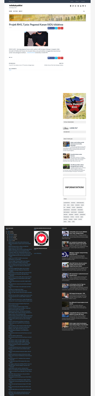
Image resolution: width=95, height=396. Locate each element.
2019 (9, 388)
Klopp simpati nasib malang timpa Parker (18, 220)
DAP (68, 134)
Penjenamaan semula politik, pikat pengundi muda (20, 202)
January (11, 383)
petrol (75, 146)
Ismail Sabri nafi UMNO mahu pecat (17, 354)
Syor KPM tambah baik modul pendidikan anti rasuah (19, 331)
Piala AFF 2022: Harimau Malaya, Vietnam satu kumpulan (19, 296)
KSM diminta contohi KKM (15, 189)
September (11, 169)
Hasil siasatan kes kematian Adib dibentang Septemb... (18, 204)
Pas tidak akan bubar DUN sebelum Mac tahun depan (19, 291)
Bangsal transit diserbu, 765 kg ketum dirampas (19, 241)
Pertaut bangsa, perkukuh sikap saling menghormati (20, 245)
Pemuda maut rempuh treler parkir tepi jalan (19, 360)
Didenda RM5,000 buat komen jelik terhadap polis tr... (20, 320)
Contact (86, 1)
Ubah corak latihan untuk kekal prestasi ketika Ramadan (80, 73)
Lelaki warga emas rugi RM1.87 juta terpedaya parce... (19, 253)
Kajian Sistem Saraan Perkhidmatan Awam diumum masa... (20, 286)
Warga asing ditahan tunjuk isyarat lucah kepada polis (20, 174)
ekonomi (80, 134)
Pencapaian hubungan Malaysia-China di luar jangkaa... (19, 200)
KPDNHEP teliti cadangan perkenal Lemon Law (19, 322)
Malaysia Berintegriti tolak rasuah (16, 239)
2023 (9, 161)
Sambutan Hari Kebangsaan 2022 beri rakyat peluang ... (19, 345)
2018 (9, 389)
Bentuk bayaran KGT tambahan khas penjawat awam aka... (19, 289)
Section (12, 11)
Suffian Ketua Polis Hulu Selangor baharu (18, 364)
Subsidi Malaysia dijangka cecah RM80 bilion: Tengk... (19, 260)
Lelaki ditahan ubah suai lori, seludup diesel (18, 298)
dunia (75, 134)
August (10, 170)
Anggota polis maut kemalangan (16, 353)
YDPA (76, 151)
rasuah (68, 149)
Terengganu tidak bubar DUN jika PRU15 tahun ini (20, 293)
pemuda (79, 144)
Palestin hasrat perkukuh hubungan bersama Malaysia (19, 335)
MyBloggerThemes (33, 394)
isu (67, 137)
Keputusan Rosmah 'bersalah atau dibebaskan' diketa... (19, 196)
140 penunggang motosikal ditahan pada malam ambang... (19, 209)
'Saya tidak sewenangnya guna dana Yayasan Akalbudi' (19, 324)
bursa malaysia (83, 132)
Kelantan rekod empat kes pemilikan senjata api (19, 238)
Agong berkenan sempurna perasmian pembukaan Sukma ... (20, 214)
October (11, 167)
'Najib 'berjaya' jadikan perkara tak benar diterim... (20, 373)
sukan (78, 149)
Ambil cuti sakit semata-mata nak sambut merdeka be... (20, 223)
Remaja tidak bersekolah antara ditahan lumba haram (19, 279)
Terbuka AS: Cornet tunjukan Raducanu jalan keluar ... (20, 231)
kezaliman (76, 139)
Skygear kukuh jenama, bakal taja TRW (17, 341)
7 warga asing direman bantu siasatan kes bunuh (20, 277)
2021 (9, 385)
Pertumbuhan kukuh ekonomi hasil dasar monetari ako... (20, 263)
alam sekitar (70, 132)
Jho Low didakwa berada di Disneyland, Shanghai (20, 194)
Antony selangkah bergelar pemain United (18, 236)
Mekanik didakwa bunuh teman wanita (17, 329)
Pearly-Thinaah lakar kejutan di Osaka (17, 333)
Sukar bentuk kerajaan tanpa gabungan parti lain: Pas (20, 217)
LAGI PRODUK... (38, 183)
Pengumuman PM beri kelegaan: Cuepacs (18, 356)
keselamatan (70, 139)
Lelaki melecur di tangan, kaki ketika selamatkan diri (20, 183)
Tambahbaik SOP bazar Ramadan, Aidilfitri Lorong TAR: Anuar (78, 243)
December (11, 164)
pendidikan (85, 144)
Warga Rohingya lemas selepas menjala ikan (18, 176)
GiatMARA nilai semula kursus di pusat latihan (19, 303)
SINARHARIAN (28, 56)
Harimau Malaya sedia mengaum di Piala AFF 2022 (20, 255)
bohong (76, 132)
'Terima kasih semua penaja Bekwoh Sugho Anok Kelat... (20, 311)
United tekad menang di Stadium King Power (19, 233)
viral (72, 151)
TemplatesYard (18, 394)
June (10, 376)
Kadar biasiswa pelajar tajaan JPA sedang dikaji (19, 272)
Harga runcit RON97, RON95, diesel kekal (18, 188)
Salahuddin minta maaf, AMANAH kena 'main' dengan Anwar (78, 162)
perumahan (69, 146)
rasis (85, 146)
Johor (76, 137)
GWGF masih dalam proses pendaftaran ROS (19, 180)
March (10, 380)
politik (80, 146)
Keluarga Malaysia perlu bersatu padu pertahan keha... (19, 186)
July (10, 374)
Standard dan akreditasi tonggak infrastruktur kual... (20, 225)
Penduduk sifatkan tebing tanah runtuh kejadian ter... (20, 358)
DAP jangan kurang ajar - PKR (77, 223)
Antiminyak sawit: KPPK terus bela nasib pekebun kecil (20, 348)
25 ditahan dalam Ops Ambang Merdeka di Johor (20, 182)
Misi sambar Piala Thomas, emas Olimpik (18, 337)
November (11, 166)
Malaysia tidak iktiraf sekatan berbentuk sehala (19, 284)
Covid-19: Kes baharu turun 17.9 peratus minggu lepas (20, 368)
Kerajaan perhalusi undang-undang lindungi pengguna (18, 275)
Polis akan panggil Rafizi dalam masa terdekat (19, 198)
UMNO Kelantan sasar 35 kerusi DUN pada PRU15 (20, 179)
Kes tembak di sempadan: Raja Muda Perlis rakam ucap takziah (77, 172)
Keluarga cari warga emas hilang (16, 219)
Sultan (83, 149)
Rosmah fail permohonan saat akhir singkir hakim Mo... (20, 211)
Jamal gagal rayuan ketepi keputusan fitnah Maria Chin (20, 307)
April (10, 379)
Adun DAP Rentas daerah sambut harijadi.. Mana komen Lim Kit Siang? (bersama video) (78, 194)
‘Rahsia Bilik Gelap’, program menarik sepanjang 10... (20, 242)
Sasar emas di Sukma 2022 (15, 305)
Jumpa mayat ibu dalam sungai (15, 177)
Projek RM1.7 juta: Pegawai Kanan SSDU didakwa (20, 366)
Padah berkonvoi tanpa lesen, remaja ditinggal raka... (20, 229)
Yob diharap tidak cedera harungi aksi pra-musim (80, 95)
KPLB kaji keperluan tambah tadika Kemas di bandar (20, 343)
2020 (9, 386)
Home (75, 1)
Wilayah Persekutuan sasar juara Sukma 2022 (19, 257)
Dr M (71, 134)
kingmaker (83, 139)
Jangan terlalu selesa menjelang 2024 (17, 244)
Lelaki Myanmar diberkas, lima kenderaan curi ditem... (19, 327)
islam (85, 134)
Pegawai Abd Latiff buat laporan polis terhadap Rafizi (19, 249)
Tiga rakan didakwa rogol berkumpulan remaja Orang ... (19, 362)
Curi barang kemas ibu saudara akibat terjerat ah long (20, 227)
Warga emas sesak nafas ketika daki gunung (19, 172)
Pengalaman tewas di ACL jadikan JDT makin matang (19, 339)
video (68, 151)
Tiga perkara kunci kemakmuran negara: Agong (19, 309)
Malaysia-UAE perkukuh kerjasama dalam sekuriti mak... (20, 282)
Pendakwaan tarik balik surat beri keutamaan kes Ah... (20, 371)
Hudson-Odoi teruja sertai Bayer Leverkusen (19, 251)
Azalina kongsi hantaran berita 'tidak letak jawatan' (20, 247)
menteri (68, 144)
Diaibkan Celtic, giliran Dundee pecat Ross (18, 258)
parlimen (74, 144)
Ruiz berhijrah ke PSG (13, 235)
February (11, 382)
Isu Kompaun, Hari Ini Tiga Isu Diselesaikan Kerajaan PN (77, 214)
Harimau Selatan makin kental (15, 265)
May (10, 377)
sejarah (73, 149)
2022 (9, 163)
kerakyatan (82, 137)
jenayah (71, 137)
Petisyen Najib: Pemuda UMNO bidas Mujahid (19, 191)
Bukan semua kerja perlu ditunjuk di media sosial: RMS (20, 317)
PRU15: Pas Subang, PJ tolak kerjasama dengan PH (20, 299)
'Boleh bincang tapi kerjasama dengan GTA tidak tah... (20, 314)
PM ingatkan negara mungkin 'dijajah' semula (19, 269)
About (80, 1)
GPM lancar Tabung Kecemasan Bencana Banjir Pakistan (19, 351)
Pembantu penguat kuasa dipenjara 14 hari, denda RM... (20, 301)
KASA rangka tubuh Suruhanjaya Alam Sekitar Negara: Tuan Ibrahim (78, 253)
